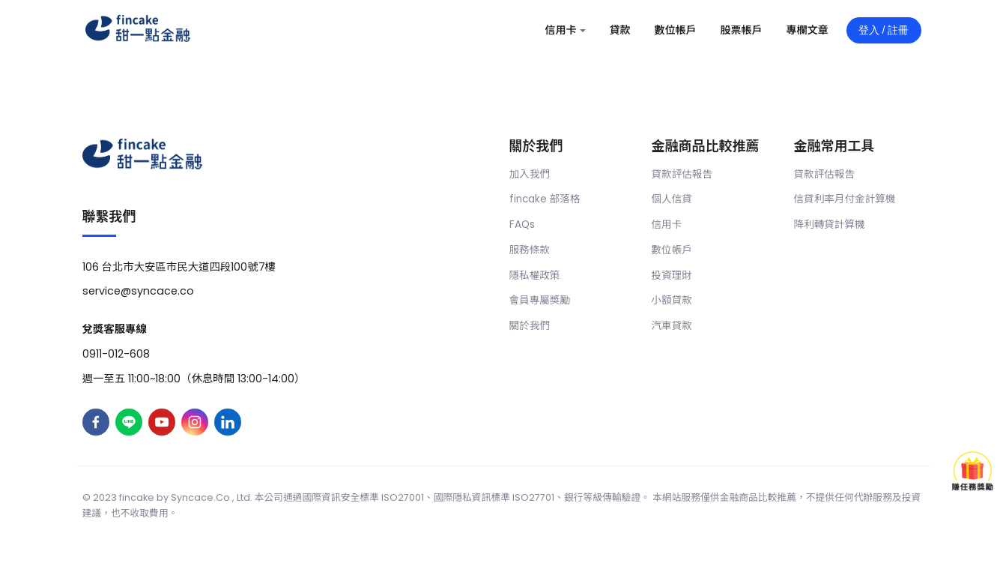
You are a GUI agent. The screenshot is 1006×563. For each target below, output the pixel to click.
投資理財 (672, 275)
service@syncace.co (138, 290)
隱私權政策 (534, 275)
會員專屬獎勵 (540, 300)
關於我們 (529, 326)
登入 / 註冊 (883, 30)
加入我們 (529, 174)
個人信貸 (672, 199)
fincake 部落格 (545, 199)
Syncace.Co (200, 497)
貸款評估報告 (682, 174)
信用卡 (667, 224)
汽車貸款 (672, 326)
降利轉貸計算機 (829, 224)
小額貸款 (672, 300)
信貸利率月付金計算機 (845, 199)
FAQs (522, 224)
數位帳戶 (672, 250)
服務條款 (529, 250)
